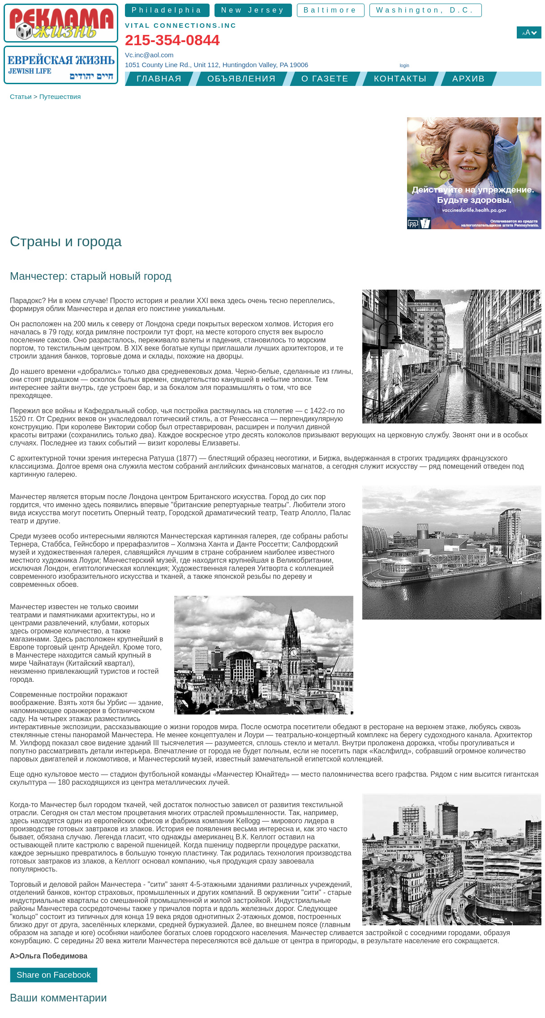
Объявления (241, 78)
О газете (325, 78)
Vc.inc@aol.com (149, 55)
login (404, 65)
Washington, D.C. (425, 10)
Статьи (21, 96)
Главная (159, 78)
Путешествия (60, 96)
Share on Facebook (54, 975)
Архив (468, 78)
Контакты (400, 78)
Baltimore (331, 10)
